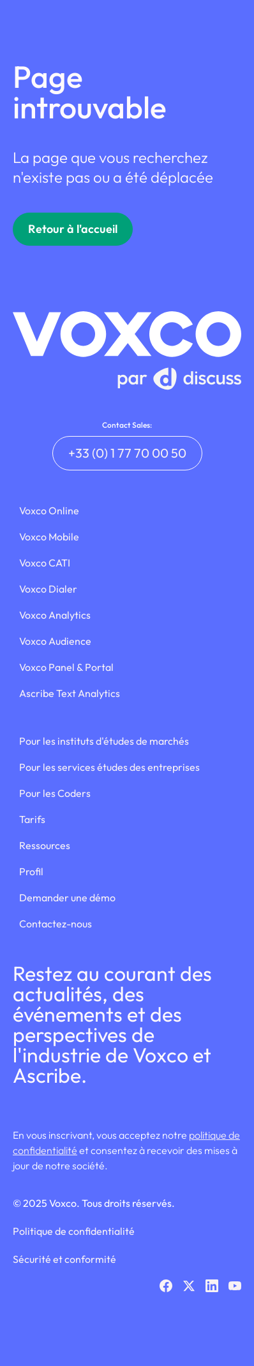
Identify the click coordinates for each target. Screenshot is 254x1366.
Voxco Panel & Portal (66, 667)
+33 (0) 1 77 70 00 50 (127, 453)
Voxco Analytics (55, 615)
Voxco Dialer (48, 588)
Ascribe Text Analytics (69, 693)
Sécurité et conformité (64, 1259)
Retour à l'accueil (72, 229)
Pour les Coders (55, 793)
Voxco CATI (44, 562)
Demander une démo (67, 897)
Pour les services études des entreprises (109, 767)
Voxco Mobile (49, 536)
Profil (31, 871)
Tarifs (32, 819)
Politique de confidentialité (74, 1231)
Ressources (44, 845)
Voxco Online (49, 510)
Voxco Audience (55, 641)
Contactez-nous (55, 923)
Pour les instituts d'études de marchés (104, 741)
